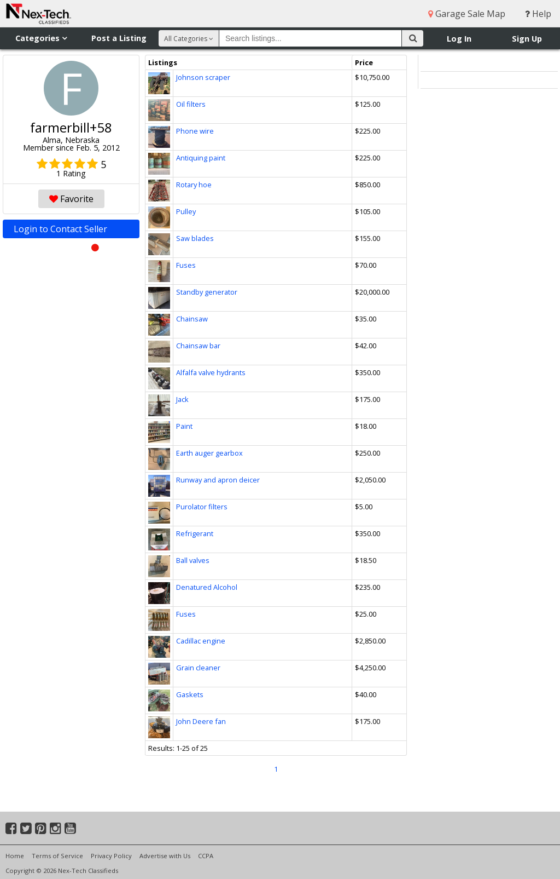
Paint (184, 426)
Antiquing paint (200, 158)
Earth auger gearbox (209, 453)
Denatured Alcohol (206, 587)
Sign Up (527, 38)
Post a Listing (119, 38)
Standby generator (206, 292)
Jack (182, 399)
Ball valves (192, 560)
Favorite (71, 199)
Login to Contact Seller (71, 230)
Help (538, 14)
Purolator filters (202, 507)
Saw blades (195, 238)
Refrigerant (194, 533)
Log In (459, 38)
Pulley (186, 211)
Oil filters (191, 104)
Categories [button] (41, 38)
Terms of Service (57, 856)
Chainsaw (192, 319)
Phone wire (195, 131)
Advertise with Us (164, 856)
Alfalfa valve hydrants (211, 372)
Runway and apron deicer (218, 480)
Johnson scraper (203, 77)
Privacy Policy (111, 856)
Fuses (186, 265)
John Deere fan (201, 721)
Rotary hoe (194, 184)
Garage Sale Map (466, 14)
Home (14, 856)
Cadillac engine (200, 641)
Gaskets (189, 694)
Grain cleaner (198, 668)
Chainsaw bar (198, 346)
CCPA (205, 856)
